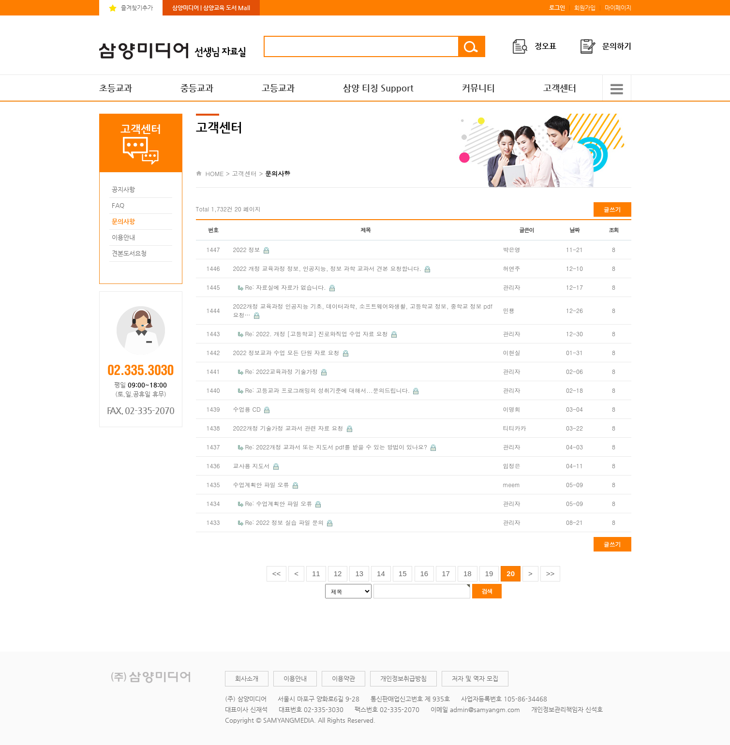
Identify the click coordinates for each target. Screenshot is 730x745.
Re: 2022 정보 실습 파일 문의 (285, 522)
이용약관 (343, 678)
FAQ (118, 205)
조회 (614, 230)
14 (381, 573)
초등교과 (115, 88)
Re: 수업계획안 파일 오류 (279, 503)
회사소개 (246, 678)
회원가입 (585, 7)
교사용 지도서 (252, 466)
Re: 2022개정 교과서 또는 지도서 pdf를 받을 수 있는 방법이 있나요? (337, 447)
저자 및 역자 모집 (475, 678)
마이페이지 (618, 7)
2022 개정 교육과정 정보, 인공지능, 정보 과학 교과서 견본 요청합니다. (328, 268)
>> (550, 573)
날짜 (574, 230)
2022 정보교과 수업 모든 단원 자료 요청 (287, 352)
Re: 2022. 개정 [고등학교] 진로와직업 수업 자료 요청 (317, 333)
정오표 (545, 46)
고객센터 (559, 88)
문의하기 (616, 46)
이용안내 (123, 237)
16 (424, 573)
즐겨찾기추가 (137, 7)
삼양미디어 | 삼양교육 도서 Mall (211, 7)
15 (403, 573)
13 (359, 573)
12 (338, 573)
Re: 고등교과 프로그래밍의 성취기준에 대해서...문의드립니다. (328, 390)
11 (316, 573)
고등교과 (278, 88)
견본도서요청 (129, 253)
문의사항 (123, 221)
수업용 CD (248, 409)
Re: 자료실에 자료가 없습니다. (286, 287)
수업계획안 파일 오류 (262, 484)
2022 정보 (247, 249)
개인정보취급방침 (403, 678)
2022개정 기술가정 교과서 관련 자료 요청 (289, 428)
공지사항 (123, 189)
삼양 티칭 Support (378, 88)
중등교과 (196, 88)
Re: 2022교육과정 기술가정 (282, 371)
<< (276, 573)
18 (467, 573)
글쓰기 (612, 209)
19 (489, 573)
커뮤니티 (478, 88)
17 (446, 573)
